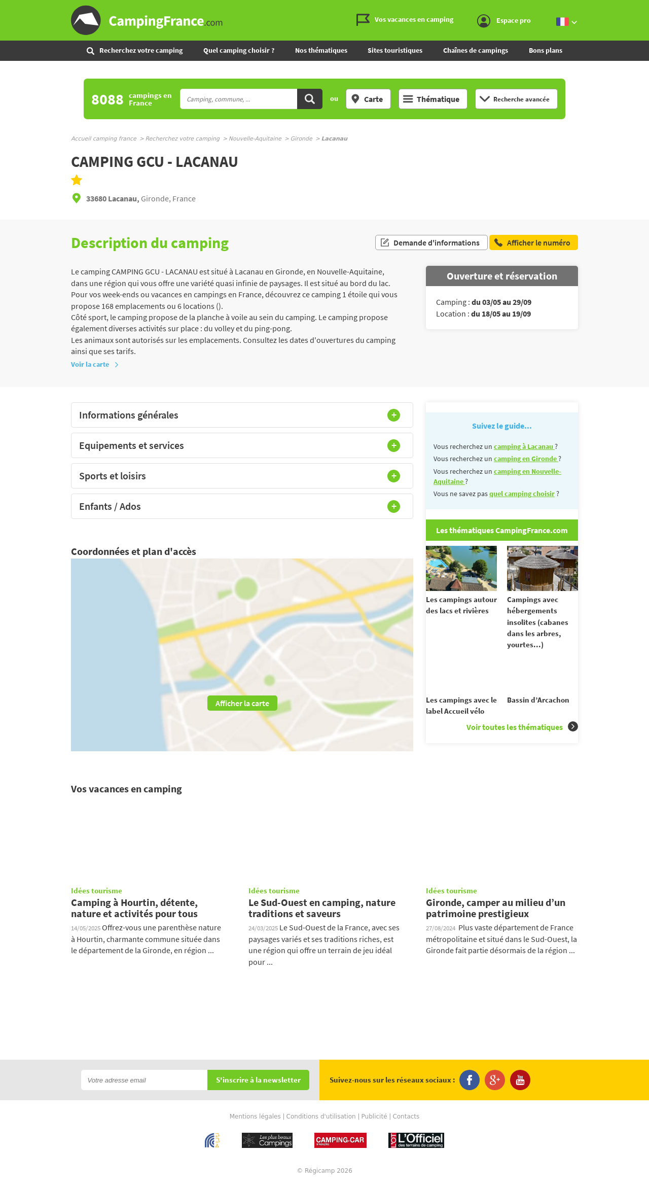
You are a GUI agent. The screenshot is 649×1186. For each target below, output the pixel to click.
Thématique (431, 99)
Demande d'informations (430, 242)
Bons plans (545, 50)
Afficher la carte (242, 703)
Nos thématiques (321, 50)
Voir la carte (95, 364)
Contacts (405, 1117)
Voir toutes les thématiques (522, 735)
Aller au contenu (641, 8)
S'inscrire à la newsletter (258, 1081)
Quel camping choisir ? (238, 50)
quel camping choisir (522, 493)
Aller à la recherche (646, 8)
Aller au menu (636, 8)
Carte (366, 99)
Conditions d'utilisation (321, 1117)
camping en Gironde (526, 458)
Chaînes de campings (475, 50)
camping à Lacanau (524, 446)
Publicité (374, 1117)
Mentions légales (255, 1117)
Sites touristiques (395, 50)
